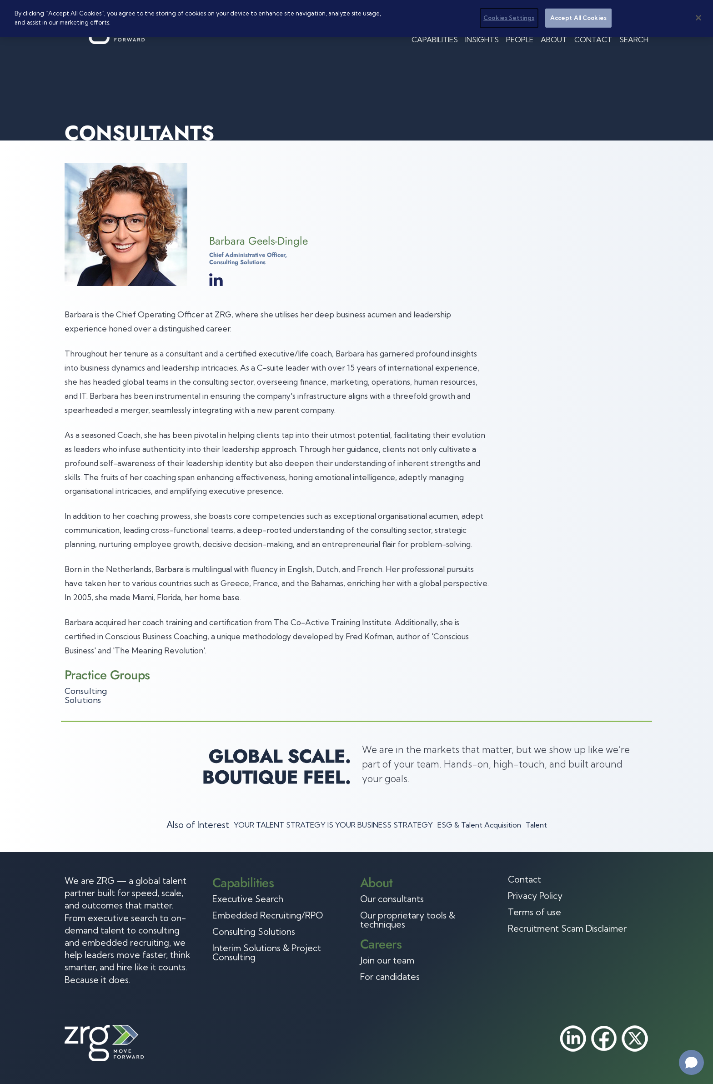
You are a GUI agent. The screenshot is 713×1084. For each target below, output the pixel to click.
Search (633, 39)
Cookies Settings (508, 17)
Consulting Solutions (86, 695)
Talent (536, 824)
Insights (482, 39)
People (519, 39)
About (554, 39)
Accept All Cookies (578, 17)
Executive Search (247, 898)
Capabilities (435, 39)
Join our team (387, 960)
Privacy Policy (535, 895)
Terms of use (534, 912)
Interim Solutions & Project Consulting (266, 952)
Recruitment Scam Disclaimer (567, 928)
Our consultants (392, 898)
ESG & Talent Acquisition (479, 824)
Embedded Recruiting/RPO (267, 915)
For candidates (390, 976)
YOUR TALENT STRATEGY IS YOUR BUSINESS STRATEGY (333, 824)
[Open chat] (691, 1062)
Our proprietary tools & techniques (407, 920)
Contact (593, 39)
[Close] (698, 17)
